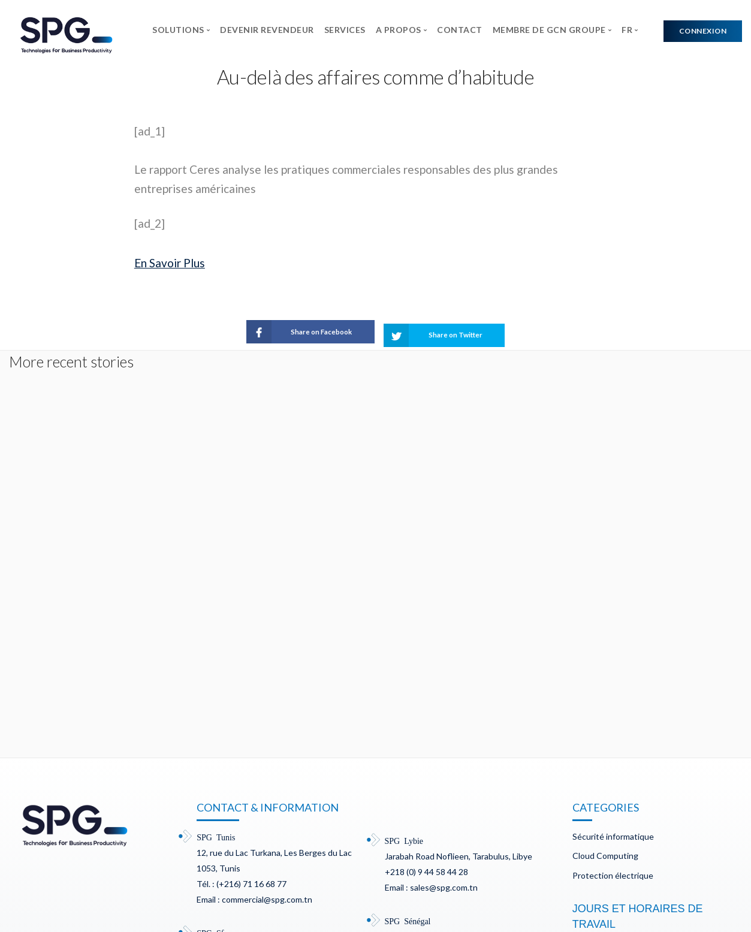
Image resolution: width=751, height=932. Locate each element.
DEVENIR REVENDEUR (267, 30)
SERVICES (345, 30)
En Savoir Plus (169, 263)
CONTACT (459, 30)
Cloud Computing (605, 677)
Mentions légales (207, 882)
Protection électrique (612, 697)
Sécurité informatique (613, 658)
